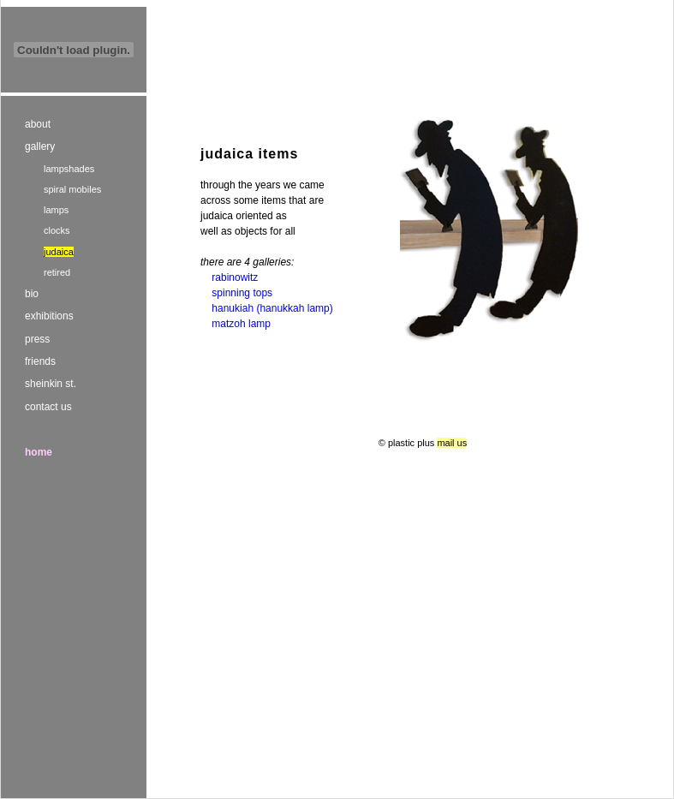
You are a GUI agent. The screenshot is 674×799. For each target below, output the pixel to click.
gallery (40, 146)
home (38, 452)
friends (40, 361)
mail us (452, 443)
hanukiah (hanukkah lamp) (272, 308)
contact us (48, 407)
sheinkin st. (50, 384)
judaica (59, 252)
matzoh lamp (241, 324)
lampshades (69, 169)
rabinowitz (235, 277)
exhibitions (49, 316)
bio (32, 294)
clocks (57, 230)
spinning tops (242, 293)
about (38, 124)
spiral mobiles (72, 189)
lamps (56, 210)
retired (57, 272)
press (37, 339)
